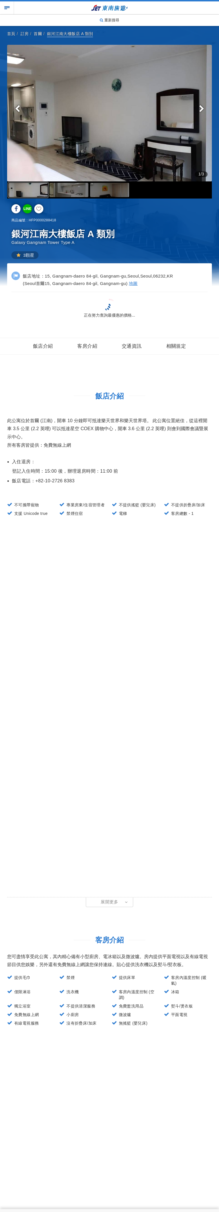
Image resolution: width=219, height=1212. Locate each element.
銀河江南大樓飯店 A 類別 (70, 33)
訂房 (25, 33)
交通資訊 (132, 346)
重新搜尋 (109, 20)
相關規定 (176, 346)
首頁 (11, 33)
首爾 (38, 33)
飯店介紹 (43, 346)
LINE (27, 209)
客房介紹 (87, 346)
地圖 (133, 283)
